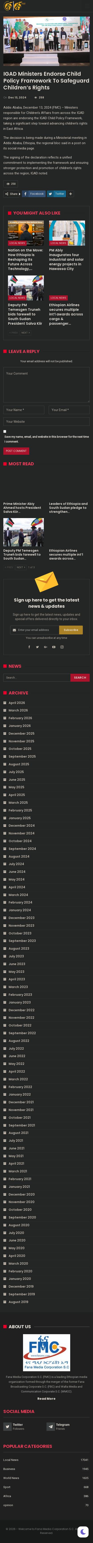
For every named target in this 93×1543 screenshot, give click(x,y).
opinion (8, 1505)
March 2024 (18, 895)
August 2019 (18, 1302)
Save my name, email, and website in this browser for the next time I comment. (46, 439)
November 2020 (22, 1202)
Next (25, 332)
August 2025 (19, 764)
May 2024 (17, 879)
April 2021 (16, 1163)
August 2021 (18, 1133)
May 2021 (16, 1156)
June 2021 (16, 1148)
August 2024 (19, 856)
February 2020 (20, 1271)
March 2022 (18, 1079)
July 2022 (16, 1048)
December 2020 (22, 1194)
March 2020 (18, 1263)
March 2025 (18, 802)
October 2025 (20, 749)
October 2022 (20, 1025)
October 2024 (20, 841)
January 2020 (20, 1279)
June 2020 (17, 1240)
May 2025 (16, 787)
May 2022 (16, 1064)
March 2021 (18, 1171)
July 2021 (16, 1140)
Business (9, 1469)
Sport (6, 1487)
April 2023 (17, 979)
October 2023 (20, 933)
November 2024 (22, 833)
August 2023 (19, 948)
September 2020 (22, 1217)
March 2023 (18, 987)
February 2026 (20, 718)
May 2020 (17, 1248)
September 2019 (22, 1294)
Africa (7, 1496)
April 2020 (17, 1256)
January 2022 (20, 1094)
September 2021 (22, 1125)
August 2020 (19, 1225)
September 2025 (22, 756)
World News (11, 1478)
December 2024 (22, 825)
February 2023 (20, 994)
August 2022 (19, 1041)
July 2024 (16, 864)
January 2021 (19, 1187)
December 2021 (21, 1102)
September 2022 (22, 1033)
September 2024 (22, 849)
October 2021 (20, 1117)
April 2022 (17, 1071)
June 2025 (17, 779)
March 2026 (18, 710)
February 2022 (20, 1087)
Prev (14, 332)
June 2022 (17, 1056)
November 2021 (21, 1110)
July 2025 (16, 772)
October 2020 (20, 1209)
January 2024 (20, 910)
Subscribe (71, 630)
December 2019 (21, 1286)
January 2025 (20, 818)
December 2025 (22, 733)
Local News (17, 243)
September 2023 (22, 941)
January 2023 (20, 1002)
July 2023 (16, 956)
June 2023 (17, 964)
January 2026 (20, 726)
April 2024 (17, 887)
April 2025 (17, 795)
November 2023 (21, 925)
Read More (46, 1398)
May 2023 (16, 972)
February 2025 (20, 810)
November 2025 (21, 741)
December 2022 (22, 1010)
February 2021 (20, 1179)
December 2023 (22, 918)
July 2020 (16, 1233)
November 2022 (21, 1017)
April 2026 (17, 703)
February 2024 (20, 902)
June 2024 (17, 872)
